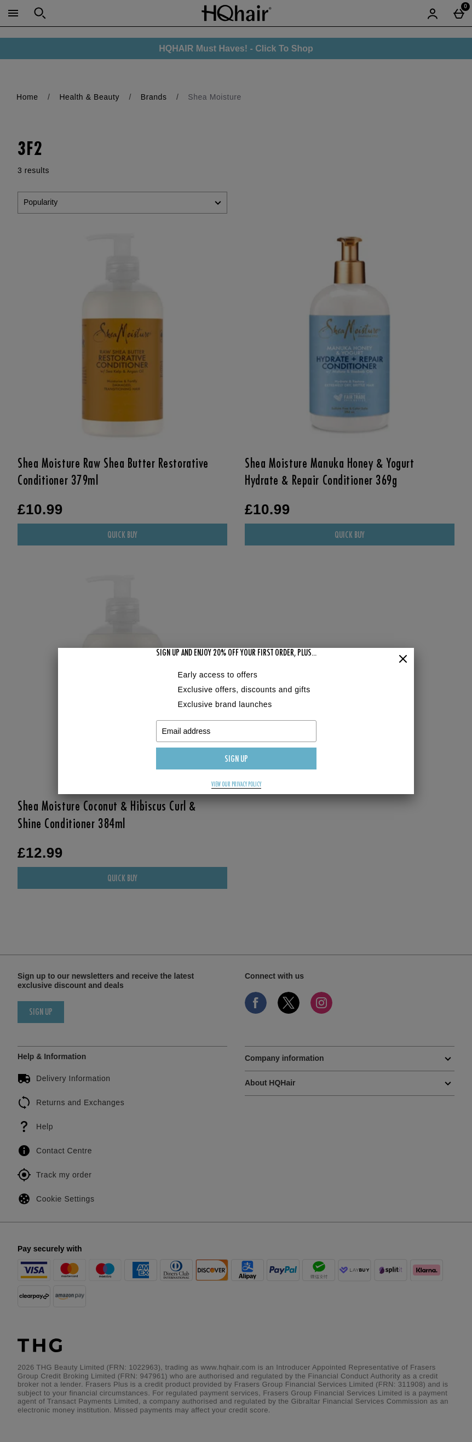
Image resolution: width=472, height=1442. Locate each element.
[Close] (403, 659)
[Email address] (236, 731)
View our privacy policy (236, 785)
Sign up (236, 760)
